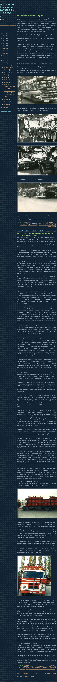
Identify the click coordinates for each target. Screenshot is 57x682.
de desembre (7, 65)
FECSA (32, 667)
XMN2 (3, 19)
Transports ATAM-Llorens (32, 669)
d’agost (6, 75)
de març (6, 99)
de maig (6, 82)
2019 (4, 40)
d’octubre (6, 70)
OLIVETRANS (23, 225)
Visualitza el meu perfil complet (8, 25)
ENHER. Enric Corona (23, 667)
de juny (6, 79)
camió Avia (38, 666)
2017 (4, 45)
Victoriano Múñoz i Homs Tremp (47, 669)
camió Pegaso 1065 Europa (48, 666)
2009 (4, 107)
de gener (6, 104)
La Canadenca (52, 667)
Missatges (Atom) (29, 676)
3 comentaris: (52, 665)
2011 (4, 60)
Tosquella (22, 669)
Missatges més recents (23, 673)
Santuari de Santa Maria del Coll (47, 225)
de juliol (6, 77)
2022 (4, 36)
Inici (37, 673)
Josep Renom (52, 223)
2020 (4, 38)
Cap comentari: (52, 222)
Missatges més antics (50, 673)
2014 (4, 53)
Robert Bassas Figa (33, 225)
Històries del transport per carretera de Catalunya (7, 8)
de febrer (6, 102)
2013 (4, 55)
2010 (4, 63)
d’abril (6, 84)
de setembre (7, 72)
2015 (4, 50)
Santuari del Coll (52, 226)
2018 (4, 43)
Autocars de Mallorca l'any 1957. (32, 16)
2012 (4, 58)
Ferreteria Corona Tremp (41, 667)
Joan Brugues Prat (43, 223)
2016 (4, 48)
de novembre (7, 67)
